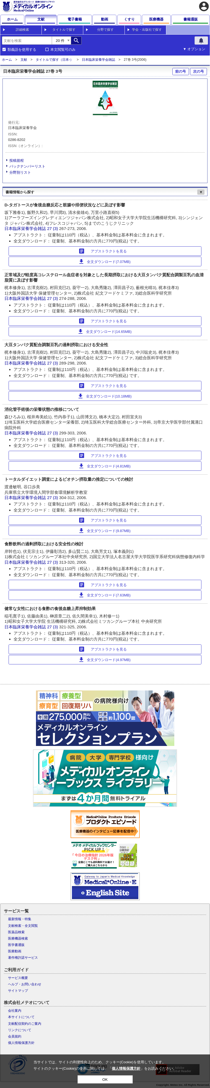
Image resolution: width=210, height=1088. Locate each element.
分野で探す (105, 30)
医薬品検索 (16, 932)
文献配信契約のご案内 (24, 1024)
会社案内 (14, 1011)
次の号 (198, 71)
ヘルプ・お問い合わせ (24, 984)
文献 (23, 60)
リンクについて (19, 1030)
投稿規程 (16, 160)
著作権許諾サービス (23, 958)
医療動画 (14, 951)
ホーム (7, 60)
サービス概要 (18, 978)
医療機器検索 (18, 938)
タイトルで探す (64, 30)
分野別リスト (20, 172)
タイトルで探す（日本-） (54, 60)
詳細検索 (22, 30)
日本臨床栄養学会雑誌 (98, 60)
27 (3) (53, 228)
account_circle (204, 6)
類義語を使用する (21, 50)
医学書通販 (16, 945)
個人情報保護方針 (21, 1043)
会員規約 (14, 1036)
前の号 (180, 71)
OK (105, 1079)
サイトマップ (18, 991)
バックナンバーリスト (27, 166)
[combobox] (27, 40)
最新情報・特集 (19, 919)
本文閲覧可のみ (63, 50)
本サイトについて (21, 1017)
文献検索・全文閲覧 (23, 926)
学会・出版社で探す (147, 30)
